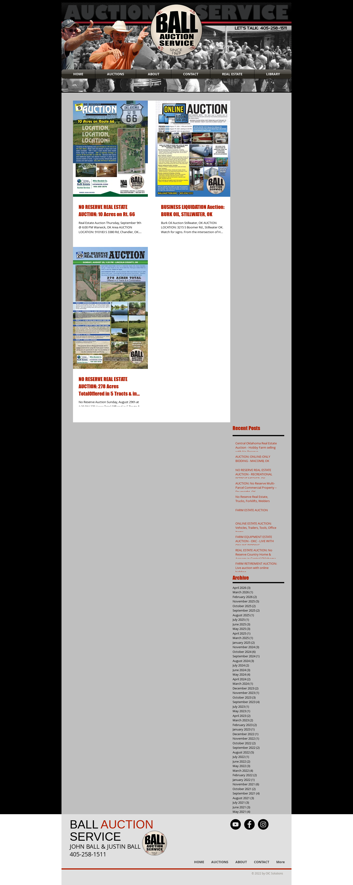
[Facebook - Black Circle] (249, 824)
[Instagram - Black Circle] (263, 824)
